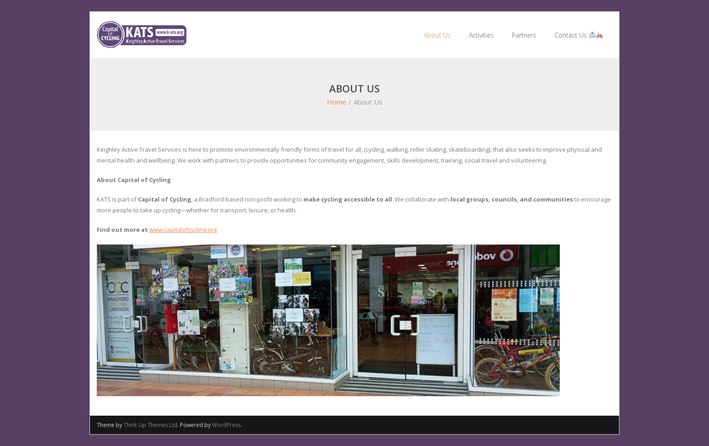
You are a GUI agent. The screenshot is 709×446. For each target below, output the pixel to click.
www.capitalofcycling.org (183, 229)
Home (336, 101)
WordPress (226, 425)
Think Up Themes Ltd (150, 425)
